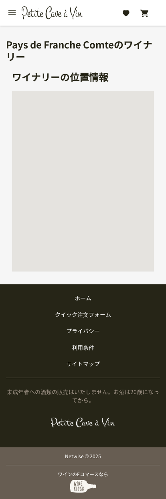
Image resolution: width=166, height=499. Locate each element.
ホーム (83, 298)
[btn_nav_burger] (12, 12)
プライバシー (83, 331)
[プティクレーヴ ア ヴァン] (83, 422)
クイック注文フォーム (83, 314)
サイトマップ (83, 364)
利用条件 (83, 347)
